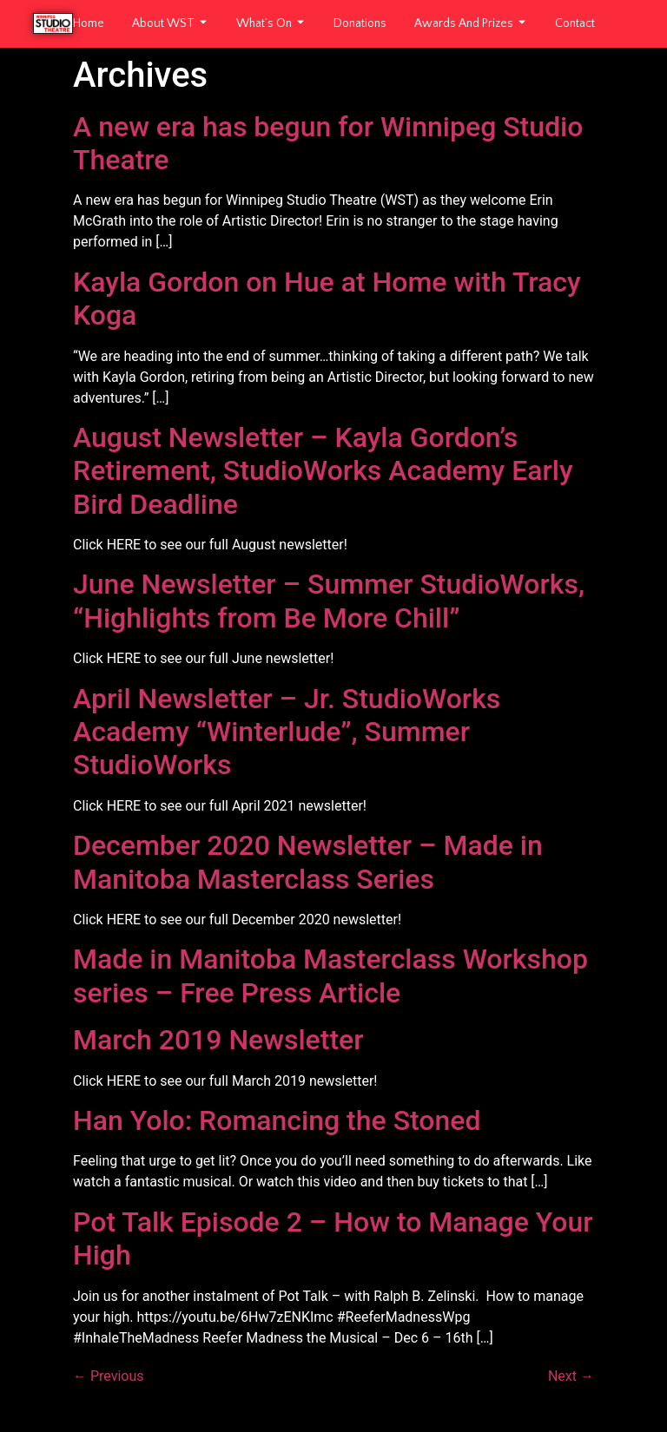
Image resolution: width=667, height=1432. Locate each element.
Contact (575, 23)
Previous (108, 1376)
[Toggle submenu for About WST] (201, 23)
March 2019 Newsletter (218, 1039)
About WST (163, 23)
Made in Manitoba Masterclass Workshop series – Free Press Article (330, 975)
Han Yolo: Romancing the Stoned (276, 1120)
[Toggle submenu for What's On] (299, 23)
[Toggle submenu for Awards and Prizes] (520, 23)
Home (88, 23)
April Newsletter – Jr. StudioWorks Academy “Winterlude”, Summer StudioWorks (286, 732)
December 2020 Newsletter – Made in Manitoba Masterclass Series (308, 862)
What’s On (264, 23)
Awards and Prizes (463, 23)
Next (571, 1376)
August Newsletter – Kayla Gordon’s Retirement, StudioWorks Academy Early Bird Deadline (323, 471)
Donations (360, 23)
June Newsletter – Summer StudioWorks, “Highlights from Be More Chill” (328, 601)
